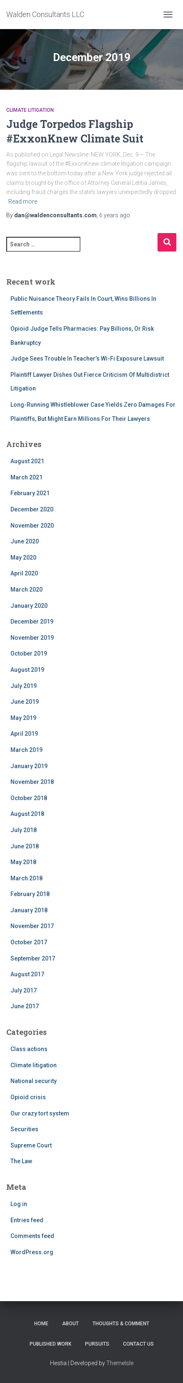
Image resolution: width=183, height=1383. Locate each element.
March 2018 (26, 878)
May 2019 (23, 718)
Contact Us (138, 1344)
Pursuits (97, 1344)
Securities (24, 1129)
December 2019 (31, 621)
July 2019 (23, 686)
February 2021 (30, 493)
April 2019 (24, 733)
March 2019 (26, 750)
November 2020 (32, 525)
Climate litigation (30, 110)
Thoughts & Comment (121, 1324)
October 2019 (28, 653)
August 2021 (27, 461)
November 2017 (32, 926)
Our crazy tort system (39, 1113)
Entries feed (26, 1220)
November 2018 (32, 782)
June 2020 (24, 541)
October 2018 (28, 798)
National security (33, 1081)
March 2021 (26, 477)
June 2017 (24, 1006)
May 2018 (23, 862)
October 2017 (28, 942)
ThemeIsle (119, 1363)
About (70, 1324)
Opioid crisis (28, 1097)
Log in (18, 1204)
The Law (21, 1161)
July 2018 (23, 830)
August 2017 (27, 974)
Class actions (29, 1049)
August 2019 (27, 669)
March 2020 (26, 589)
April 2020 (24, 573)
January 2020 (29, 605)
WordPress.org (31, 1252)
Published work (50, 1344)
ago (114, 215)
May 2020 (23, 557)
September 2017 (32, 958)
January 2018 (29, 910)
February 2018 (30, 894)
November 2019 (32, 637)
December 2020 (31, 509)
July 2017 (23, 990)
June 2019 (24, 701)
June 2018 (24, 846)
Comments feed (32, 1236)
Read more (22, 201)
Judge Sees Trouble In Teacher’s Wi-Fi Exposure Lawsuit (87, 358)
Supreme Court (31, 1145)
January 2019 (29, 766)
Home (41, 1324)
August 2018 (27, 814)
